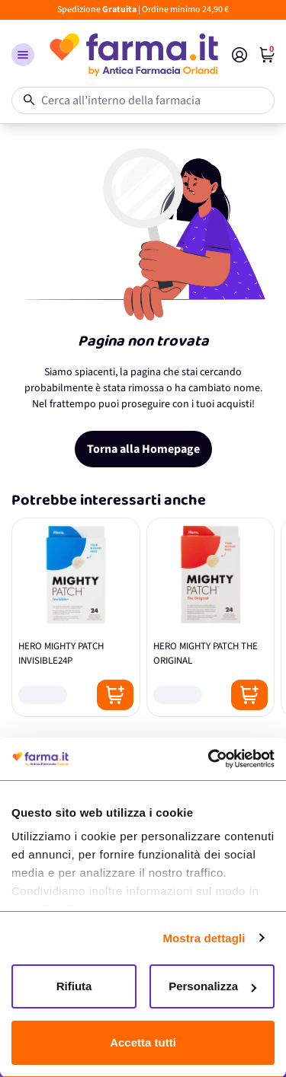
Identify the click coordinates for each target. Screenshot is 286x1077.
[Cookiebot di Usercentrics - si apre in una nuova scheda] (208, 759)
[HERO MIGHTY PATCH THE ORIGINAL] (211, 617)
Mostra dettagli (203, 938)
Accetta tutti (143, 1042)
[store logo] (133, 55)
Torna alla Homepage (143, 449)
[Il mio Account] (239, 54)
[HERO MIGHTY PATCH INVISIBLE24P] (76, 617)
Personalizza (212, 986)
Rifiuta (74, 986)
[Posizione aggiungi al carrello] (115, 695)
